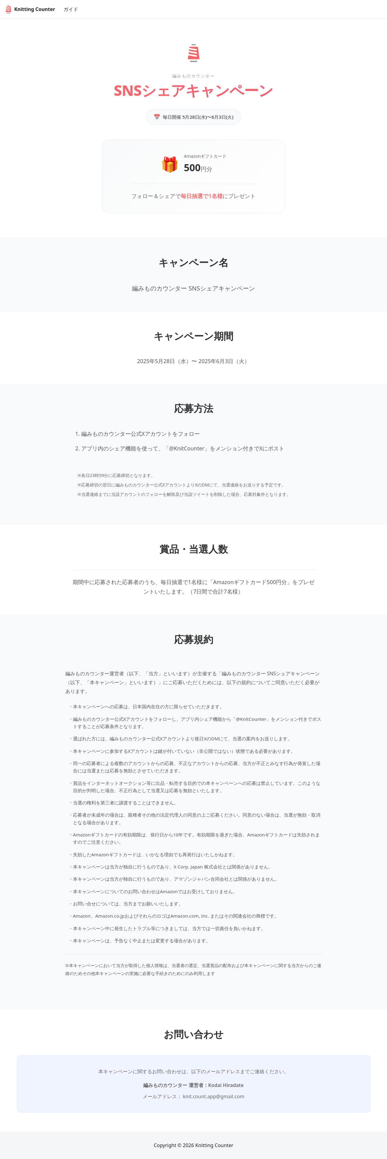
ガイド (71, 9)
